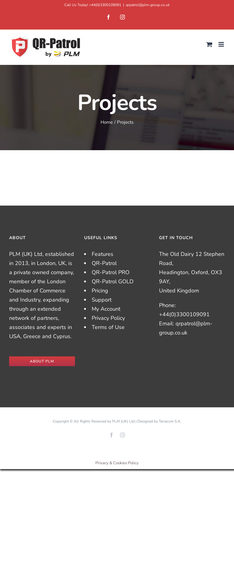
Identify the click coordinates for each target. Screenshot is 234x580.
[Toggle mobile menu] (221, 44)
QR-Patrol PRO (110, 272)
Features (102, 254)
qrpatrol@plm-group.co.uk (148, 4)
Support (102, 299)
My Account (106, 309)
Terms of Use (108, 327)
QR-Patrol (104, 263)
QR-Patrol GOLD (112, 281)
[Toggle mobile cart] (209, 44)
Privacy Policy (108, 318)
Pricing (100, 290)
